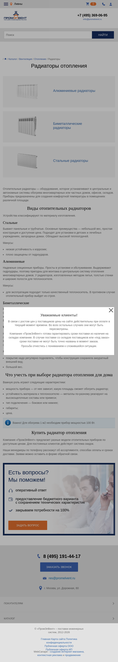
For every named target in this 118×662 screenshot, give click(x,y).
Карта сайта (58, 639)
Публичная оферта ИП (59, 649)
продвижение (73, 655)
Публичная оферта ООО (59, 646)
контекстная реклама (49, 655)
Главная (45, 639)
